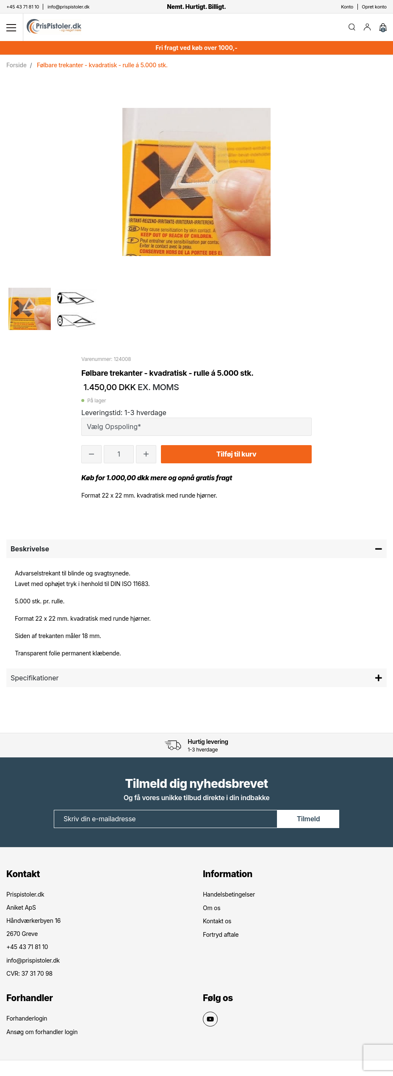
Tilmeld (308, 819)
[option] (29, 309)
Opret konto (374, 7)
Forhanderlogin (26, 1017)
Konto (347, 7)
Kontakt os (217, 920)
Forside (16, 65)
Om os (211, 907)
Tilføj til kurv (236, 454)
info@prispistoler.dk (33, 959)
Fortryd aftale (220, 933)
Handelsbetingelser (229, 894)
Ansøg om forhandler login (41, 1031)
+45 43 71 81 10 (27, 946)
